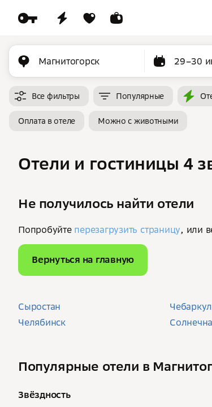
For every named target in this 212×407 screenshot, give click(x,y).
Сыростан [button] (39, 306)
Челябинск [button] (42, 322)
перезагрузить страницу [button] (127, 229)
